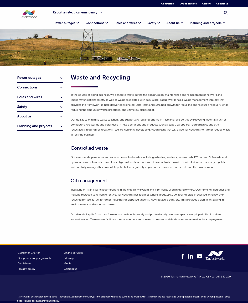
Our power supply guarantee (35, 258)
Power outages (64, 23)
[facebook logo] (183, 256)
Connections (95, 23)
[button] (32, 16)
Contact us (222, 3)
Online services (188, 3)
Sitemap (69, 258)
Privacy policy (26, 268)
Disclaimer (24, 263)
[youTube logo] (199, 256)
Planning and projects (205, 23)
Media (67, 263)
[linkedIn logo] (190, 256)
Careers (206, 3)
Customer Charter (29, 252)
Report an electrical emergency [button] (75, 12)
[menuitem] (167, 3)
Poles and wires (126, 23)
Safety (151, 23)
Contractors (167, 3)
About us (173, 23)
